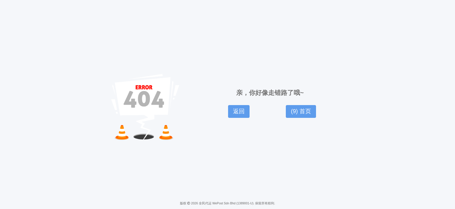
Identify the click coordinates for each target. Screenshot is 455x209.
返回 (239, 111)
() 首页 (301, 111)
